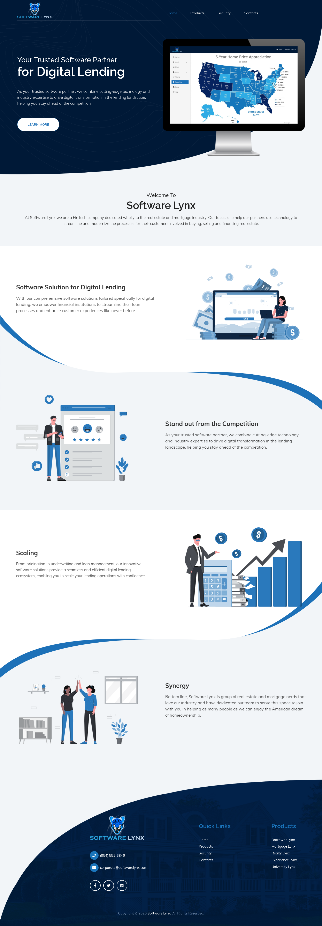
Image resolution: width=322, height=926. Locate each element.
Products (197, 13)
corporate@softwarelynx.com (118, 867)
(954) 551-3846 (107, 855)
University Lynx (283, 866)
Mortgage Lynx (283, 846)
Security (224, 13)
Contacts (251, 13)
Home (172, 13)
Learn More (38, 124)
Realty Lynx (280, 853)
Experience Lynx (284, 860)
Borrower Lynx (283, 840)
